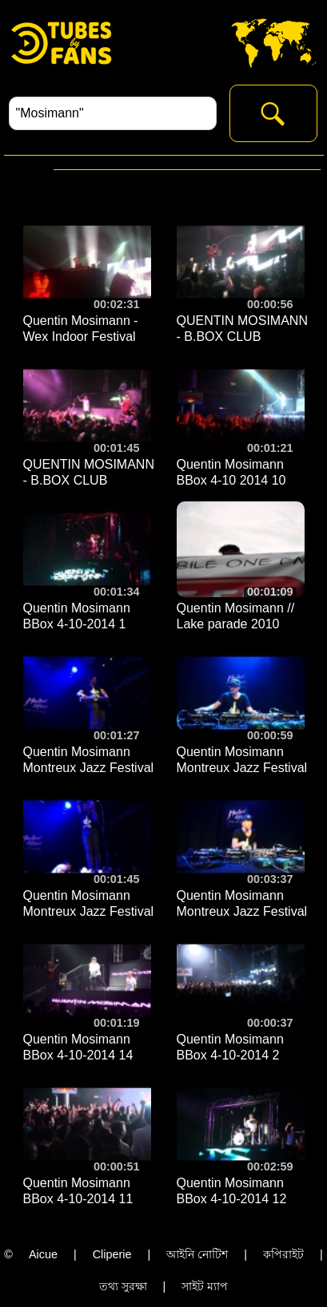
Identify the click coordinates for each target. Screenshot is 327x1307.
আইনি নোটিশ (197, 1254)
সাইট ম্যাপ (204, 1286)
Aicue (43, 1254)
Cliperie (112, 1254)
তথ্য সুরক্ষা (123, 1286)
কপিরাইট (283, 1254)
